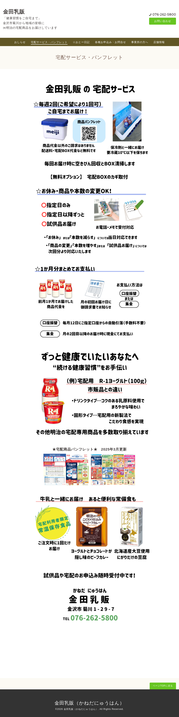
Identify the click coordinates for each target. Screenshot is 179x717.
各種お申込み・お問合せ (110, 42)
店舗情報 (159, 42)
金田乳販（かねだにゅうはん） (89, 703)
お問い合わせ (162, 21)
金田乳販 (14, 11)
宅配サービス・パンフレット (49, 42)
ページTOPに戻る (163, 685)
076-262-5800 (164, 14)
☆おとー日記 (81, 42)
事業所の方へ (139, 42)
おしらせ (20, 42)
